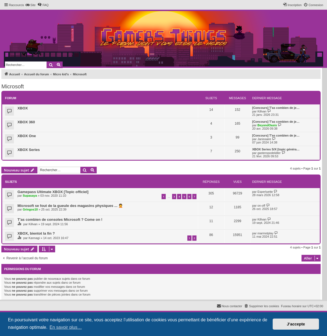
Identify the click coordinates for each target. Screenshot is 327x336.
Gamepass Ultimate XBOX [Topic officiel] (52, 192)
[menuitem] (30, 5)
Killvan (261, 111)
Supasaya (30, 195)
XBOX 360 (26, 122)
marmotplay (265, 233)
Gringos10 (30, 209)
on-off (261, 205)
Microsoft (12, 86)
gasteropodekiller (269, 153)
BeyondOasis (267, 125)
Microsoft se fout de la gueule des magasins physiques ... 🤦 (70, 206)
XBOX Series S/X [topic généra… (276, 149)
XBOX (22, 108)
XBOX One (26, 136)
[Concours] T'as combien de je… (276, 107)
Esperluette (265, 191)
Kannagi (34, 238)
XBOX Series (28, 150)
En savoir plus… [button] (66, 327)
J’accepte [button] (296, 324)
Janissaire (264, 139)
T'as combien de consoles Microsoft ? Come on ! (60, 219)
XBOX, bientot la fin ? (36, 233)
